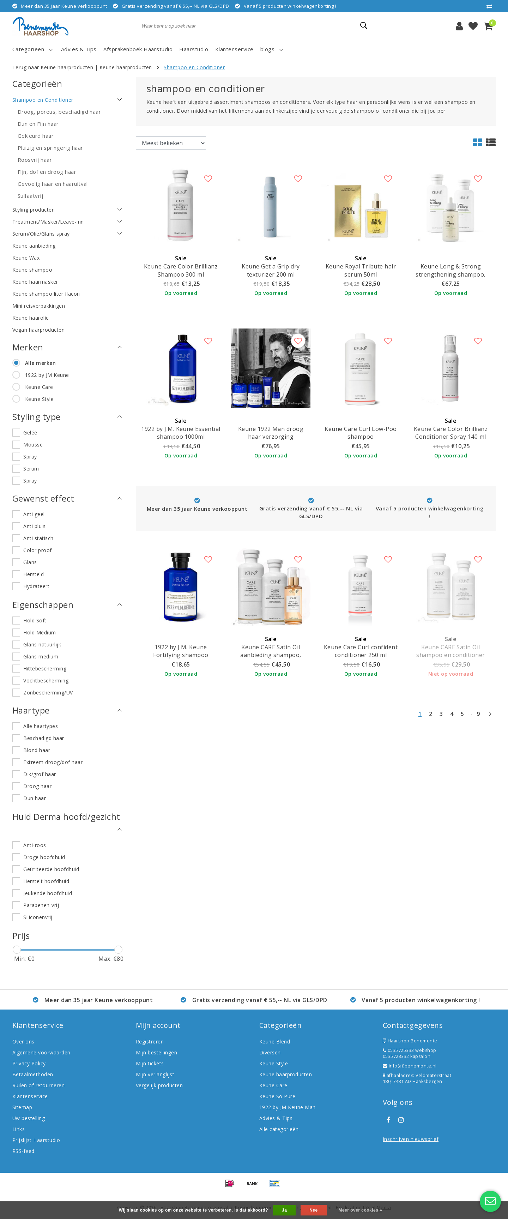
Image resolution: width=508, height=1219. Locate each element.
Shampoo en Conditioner (194, 67)
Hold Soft (34, 620)
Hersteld (33, 574)
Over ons (23, 1041)
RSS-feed (23, 1151)
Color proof (37, 550)
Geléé (30, 432)
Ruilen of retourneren (38, 1085)
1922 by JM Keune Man (287, 1107)
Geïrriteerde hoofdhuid (51, 869)
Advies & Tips (275, 1118)
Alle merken (40, 363)
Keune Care (39, 387)
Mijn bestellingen (156, 1052)
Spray (30, 456)
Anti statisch (38, 538)
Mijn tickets (150, 1063)
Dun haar (34, 798)
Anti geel (33, 514)
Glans (30, 562)
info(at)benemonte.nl (410, 1066)
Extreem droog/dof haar (53, 762)
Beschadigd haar (43, 738)
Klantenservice (30, 1096)
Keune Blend (274, 1041)
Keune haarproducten (125, 67)
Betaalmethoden (32, 1074)
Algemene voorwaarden (41, 1052)
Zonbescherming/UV (48, 692)
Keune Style (39, 399)
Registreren (150, 1041)
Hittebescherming (44, 668)
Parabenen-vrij (41, 905)
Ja (284, 1210)
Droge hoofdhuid (44, 857)
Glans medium (40, 656)
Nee (313, 1210)
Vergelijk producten (159, 1085)
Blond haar (36, 750)
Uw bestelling (28, 1118)
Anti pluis (34, 526)
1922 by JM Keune (47, 375)
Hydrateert (36, 586)
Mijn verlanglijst (155, 1074)
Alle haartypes (40, 726)
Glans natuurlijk (42, 644)
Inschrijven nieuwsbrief (411, 1139)
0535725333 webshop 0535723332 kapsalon (409, 1053)
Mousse (33, 444)
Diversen (270, 1052)
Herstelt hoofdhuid (46, 881)
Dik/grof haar (39, 774)
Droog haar (37, 786)
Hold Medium (39, 632)
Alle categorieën (279, 1129)
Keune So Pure (277, 1096)
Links (18, 1129)
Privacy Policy (29, 1063)
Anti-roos (34, 845)
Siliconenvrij (37, 917)
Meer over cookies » (360, 1210)
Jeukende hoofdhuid (47, 893)
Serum (31, 468)
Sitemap (22, 1107)
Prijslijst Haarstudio (36, 1140)
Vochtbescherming (45, 680)
